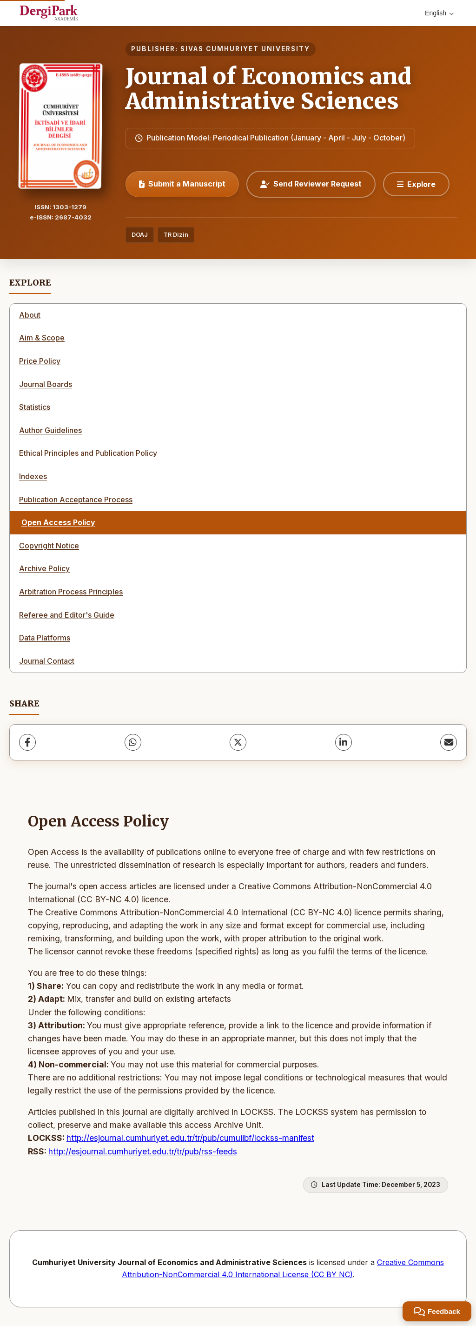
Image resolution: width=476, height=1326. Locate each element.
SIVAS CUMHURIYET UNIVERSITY (245, 49)
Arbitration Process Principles (71, 591)
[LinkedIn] (343, 742)
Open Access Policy (58, 522)
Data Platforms (44, 637)
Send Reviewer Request (311, 183)
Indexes (33, 476)
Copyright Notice (49, 545)
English (439, 13)
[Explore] (416, 184)
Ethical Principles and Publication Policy (88, 453)
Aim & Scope (42, 337)
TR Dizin (176, 234)
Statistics (34, 407)
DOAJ (140, 234)
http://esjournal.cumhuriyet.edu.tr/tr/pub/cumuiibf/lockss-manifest (190, 1138)
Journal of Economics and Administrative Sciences (268, 88)
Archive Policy (44, 568)
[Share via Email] (448, 742)
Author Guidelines (50, 430)
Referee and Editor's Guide (66, 615)
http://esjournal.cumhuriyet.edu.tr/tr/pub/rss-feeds (142, 1151)
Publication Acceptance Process (75, 499)
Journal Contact (46, 661)
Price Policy (39, 361)
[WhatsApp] (133, 742)
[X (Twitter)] (238, 742)
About (29, 315)
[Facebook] (27, 742)
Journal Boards (45, 384)
